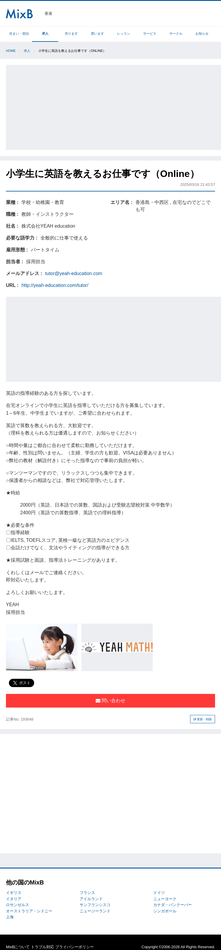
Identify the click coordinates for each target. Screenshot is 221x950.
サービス (149, 33)
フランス (87, 892)
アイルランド (91, 899)
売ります (71, 33)
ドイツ (159, 892)
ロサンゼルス (17, 905)
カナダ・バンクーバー (172, 905)
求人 (45, 33)
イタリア (13, 899)
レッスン (123, 33)
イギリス (13, 892)
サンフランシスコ (95, 905)
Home (11, 50)
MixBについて (18, 947)
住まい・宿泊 (19, 33)
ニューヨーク (164, 899)
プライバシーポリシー (74, 947)
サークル (175, 33)
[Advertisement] (114, 106)
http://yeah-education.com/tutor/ (54, 285)
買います (97, 33)
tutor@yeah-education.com (73, 273)
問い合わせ (110, 700)
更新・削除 (202, 719)
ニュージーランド (95, 911)
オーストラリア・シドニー (29, 911)
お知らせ (202, 33)
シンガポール (164, 911)
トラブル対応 (42, 947)
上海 (10, 917)
